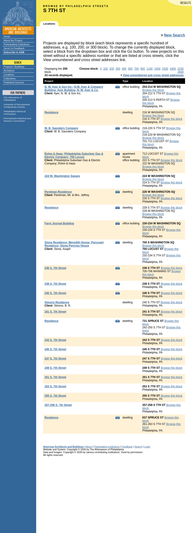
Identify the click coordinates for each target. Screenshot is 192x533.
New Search (174, 35)
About (89, 446)
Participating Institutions (16, 44)
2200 (180, 68)
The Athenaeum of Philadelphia (13, 98)
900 (142, 68)
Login (147, 446)
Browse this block (153, 90)
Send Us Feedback (14, 48)
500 (130, 68)
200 (111, 68)
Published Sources (14, 82)
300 (117, 68)
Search (138, 446)
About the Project (13, 40)
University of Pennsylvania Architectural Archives (17, 105)
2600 (180, 72)
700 (136, 68)
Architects (9, 70)
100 (105, 68)
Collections (10, 78)
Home (7, 36)
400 (124, 68)
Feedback (127, 446)
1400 (157, 68)
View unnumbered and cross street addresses (153, 75)
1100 (150, 68)
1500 (165, 68)
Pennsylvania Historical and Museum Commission (17, 119)
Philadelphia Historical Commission (15, 112)
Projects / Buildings (14, 66)
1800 (173, 68)
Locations (9, 74)
